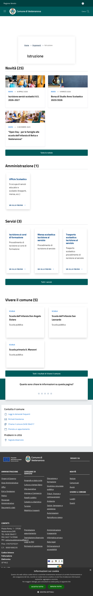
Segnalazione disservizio (34, 537)
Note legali (51, 541)
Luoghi (72, 498)
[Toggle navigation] (4, 11)
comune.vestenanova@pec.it (17, 539)
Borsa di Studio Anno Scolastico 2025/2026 (67, 98)
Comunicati (74, 482)
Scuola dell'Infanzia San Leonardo (64, 317)
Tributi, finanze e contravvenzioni (54, 495)
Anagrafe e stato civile (33, 480)
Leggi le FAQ (29, 541)
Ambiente (51, 501)
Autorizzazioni (53, 513)
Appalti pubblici (30, 497)
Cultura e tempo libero (33, 484)
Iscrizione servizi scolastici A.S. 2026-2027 (23, 98)
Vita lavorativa (30, 489)
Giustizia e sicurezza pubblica (55, 488)
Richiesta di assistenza (33, 546)
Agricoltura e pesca (54, 517)
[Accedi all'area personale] (83, 3)
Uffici (3, 487)
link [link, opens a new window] (69, 582)
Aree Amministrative (9, 482)
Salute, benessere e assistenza (55, 507)
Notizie (72, 478)
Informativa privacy (55, 537)
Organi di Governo (8, 478)
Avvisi (10, 91)
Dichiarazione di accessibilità (53, 548)
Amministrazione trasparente (54, 532)
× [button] (90, 570)
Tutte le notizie (47, 152)
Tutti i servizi (46, 282)
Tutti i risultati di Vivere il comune (46, 373)
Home (26, 45)
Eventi (72, 503)
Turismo (27, 506)
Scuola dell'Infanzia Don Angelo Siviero (25, 317)
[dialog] (46, 582)
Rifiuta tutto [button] (56, 587)
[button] (46, 592)
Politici (4, 495)
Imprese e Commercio (32, 493)
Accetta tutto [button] (37, 587)
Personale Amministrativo (7, 501)
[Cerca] (88, 11)
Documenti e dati (8, 507)
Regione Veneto (10, 3)
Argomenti (36, 45)
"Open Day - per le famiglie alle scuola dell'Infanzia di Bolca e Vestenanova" (23, 135)
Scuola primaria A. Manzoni (23, 349)
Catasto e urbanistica (32, 501)
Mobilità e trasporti (32, 510)
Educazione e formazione (52, 480)
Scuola (12, 311)
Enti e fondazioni (8, 491)
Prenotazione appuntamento (30, 532)
